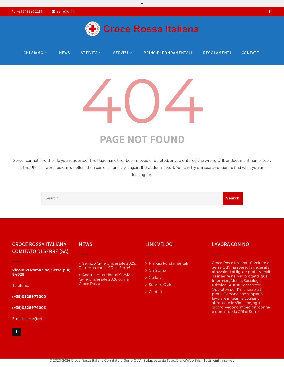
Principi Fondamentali (168, 52)
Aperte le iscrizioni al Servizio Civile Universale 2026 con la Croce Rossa (106, 279)
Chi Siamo (36, 52)
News (64, 52)
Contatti (251, 52)
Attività (92, 52)
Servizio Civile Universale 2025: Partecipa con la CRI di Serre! (107, 265)
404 (142, 100)
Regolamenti (217, 52)
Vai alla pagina (224, 323)
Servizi (123, 52)
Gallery (155, 277)
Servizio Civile (160, 285)
